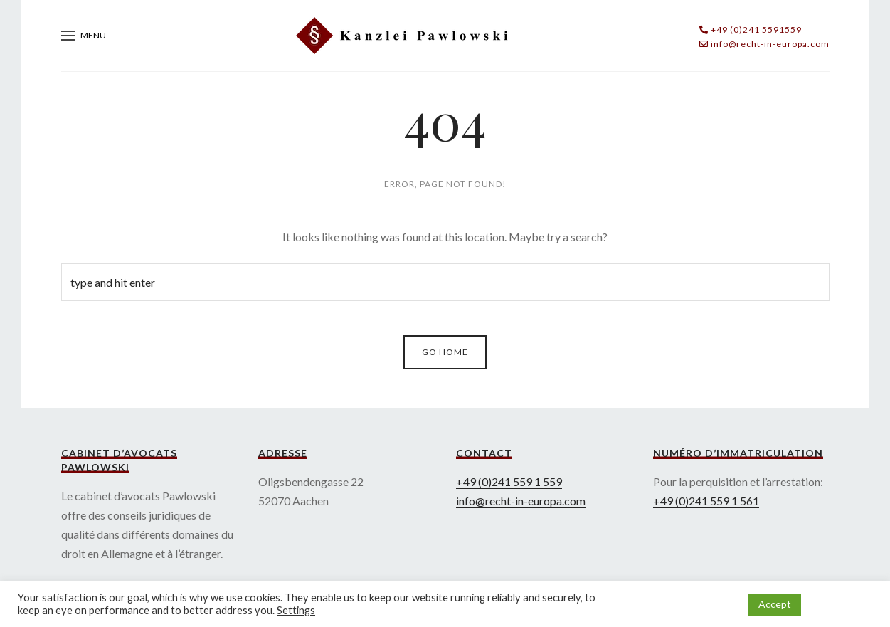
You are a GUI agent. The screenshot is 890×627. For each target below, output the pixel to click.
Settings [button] (296, 610)
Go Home (445, 352)
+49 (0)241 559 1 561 (706, 500)
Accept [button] (774, 604)
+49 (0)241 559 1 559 (509, 481)
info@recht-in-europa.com (521, 500)
